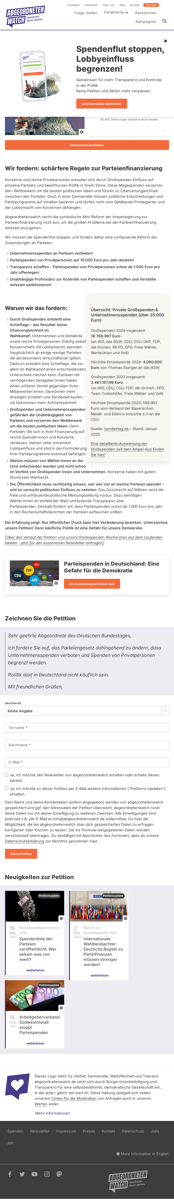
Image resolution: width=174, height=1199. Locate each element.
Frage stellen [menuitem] (85, 13)
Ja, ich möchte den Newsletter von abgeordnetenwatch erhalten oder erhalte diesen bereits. (85, 778)
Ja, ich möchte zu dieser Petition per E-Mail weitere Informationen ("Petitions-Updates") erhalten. (88, 791)
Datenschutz (133, 1131)
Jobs (155, 1131)
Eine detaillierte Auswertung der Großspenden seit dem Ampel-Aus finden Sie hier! (127, 449)
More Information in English (142, 1154)
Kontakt (134, 5)
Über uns (109, 5)
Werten (41, 1104)
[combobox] (87, 710)
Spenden (151, 5)
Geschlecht (13, 703)
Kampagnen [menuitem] (146, 21)
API (10, 1143)
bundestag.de (116, 429)
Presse (89, 1131)
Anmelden (73, 5)
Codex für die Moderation (74, 1098)
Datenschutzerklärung (24, 841)
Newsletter (91, 5)
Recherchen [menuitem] (146, 13)
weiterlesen (35, 975)
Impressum (66, 1131)
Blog (122, 5)
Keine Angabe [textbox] (20, 711)
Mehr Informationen (52, 1113)
